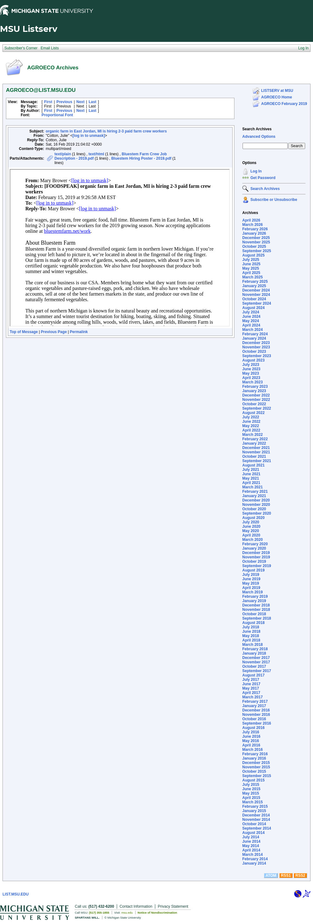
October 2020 (254, 509)
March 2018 (252, 644)
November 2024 (256, 294)
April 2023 (251, 378)
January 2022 (254, 443)
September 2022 (256, 408)
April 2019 (251, 588)
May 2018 (250, 636)
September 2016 (256, 723)
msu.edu (127, 912)
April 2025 (251, 273)
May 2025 (250, 268)
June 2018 (251, 631)
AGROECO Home (276, 97)
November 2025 (256, 242)
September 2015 (256, 776)
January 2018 (254, 653)
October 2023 (254, 351)
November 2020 (256, 504)
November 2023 (256, 347)
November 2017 (256, 662)
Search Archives (257, 129)
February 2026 (255, 229)
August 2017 (253, 675)
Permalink (79, 332)
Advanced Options (258, 136)
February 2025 (255, 281)
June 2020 (251, 526)
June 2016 (251, 736)
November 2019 (256, 557)
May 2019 (250, 583)
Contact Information (136, 906)
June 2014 (251, 841)
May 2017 (250, 688)
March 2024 (252, 329)
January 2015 (254, 811)
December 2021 (256, 448)
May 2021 (250, 478)
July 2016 (250, 732)
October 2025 (254, 246)
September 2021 (256, 461)
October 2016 (254, 719)
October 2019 (254, 561)
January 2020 (254, 548)
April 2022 (251, 430)
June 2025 (251, 264)
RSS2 (300, 875)
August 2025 (253, 255)
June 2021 (251, 474)
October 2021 (254, 456)
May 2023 (250, 373)
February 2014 (255, 859)
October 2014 (254, 824)
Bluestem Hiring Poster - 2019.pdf (141, 158)
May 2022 (250, 426)
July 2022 (250, 417)
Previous (64, 102)
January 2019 (254, 601)
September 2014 (256, 828)
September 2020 (256, 513)
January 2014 (254, 863)
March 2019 (252, 592)
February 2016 (255, 754)
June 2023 (251, 369)
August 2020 (253, 518)
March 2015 (252, 802)
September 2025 (256, 251)
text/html (96, 154)
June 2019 (251, 579)
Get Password (262, 178)
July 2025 (250, 259)
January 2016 (254, 758)
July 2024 (250, 312)
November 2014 (256, 819)
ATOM (270, 875)
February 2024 (255, 334)
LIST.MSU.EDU (15, 894)
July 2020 (250, 522)
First (48, 102)
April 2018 (251, 640)
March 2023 (252, 382)
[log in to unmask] (89, 135)
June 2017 (251, 684)
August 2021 (253, 465)
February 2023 (255, 386)
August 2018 (253, 623)
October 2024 (254, 299)
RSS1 (286, 875)
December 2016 (256, 710)
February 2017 (255, 701)
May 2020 (250, 531)
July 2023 (250, 364)
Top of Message (24, 332)
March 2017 (252, 697)
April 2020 (251, 535)
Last (92, 102)
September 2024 (256, 303)
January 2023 (254, 391)
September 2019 (256, 566)
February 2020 (255, 544)
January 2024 (254, 338)
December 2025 (256, 238)
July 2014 (250, 837)
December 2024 (256, 290)
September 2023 (256, 356)
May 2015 (250, 793)
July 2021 (250, 469)
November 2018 (256, 609)
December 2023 (256, 343)
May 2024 (250, 321)
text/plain (62, 154)
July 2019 (250, 574)
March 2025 (252, 277)
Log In (256, 171)
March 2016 (252, 749)
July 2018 (250, 627)
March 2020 (252, 539)
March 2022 (252, 434)
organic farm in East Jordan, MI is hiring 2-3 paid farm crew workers (106, 131)
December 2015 (256, 763)
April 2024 (251, 325)
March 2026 (252, 224)
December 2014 (256, 815)
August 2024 (253, 308)
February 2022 (255, 439)
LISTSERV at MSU (277, 90)
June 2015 (251, 789)
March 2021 (252, 487)
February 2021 (255, 491)
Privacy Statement (173, 906)
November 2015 (256, 767)
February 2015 (255, 806)
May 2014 (250, 846)
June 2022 (251, 421)
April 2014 (251, 850)
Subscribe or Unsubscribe (273, 199)
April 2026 (251, 220)
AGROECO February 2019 (284, 104)
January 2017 (254, 706)
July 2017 (250, 679)
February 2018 (255, 649)
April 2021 (251, 483)
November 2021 (256, 452)
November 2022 (256, 399)
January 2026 (254, 233)
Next (80, 102)
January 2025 (254, 286)
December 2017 (256, 658)
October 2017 (254, 666)
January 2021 (254, 496)
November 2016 (256, 714)
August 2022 (253, 413)
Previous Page (54, 332)
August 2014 (253, 833)
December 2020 (256, 500)
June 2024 (251, 316)
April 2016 (251, 745)
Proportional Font (57, 115)
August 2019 (253, 570)
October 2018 (254, 614)
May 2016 (250, 741)
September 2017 (256, 671)
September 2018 (256, 618)
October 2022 (254, 404)
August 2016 (253, 728)
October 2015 (254, 771)
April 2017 (251, 693)
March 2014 (252, 854)
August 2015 (253, 780)
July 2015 (250, 784)
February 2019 (255, 596)
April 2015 (251, 798)
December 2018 (256, 605)
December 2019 (256, 553)
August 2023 (253, 360)
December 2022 (256, 395)
